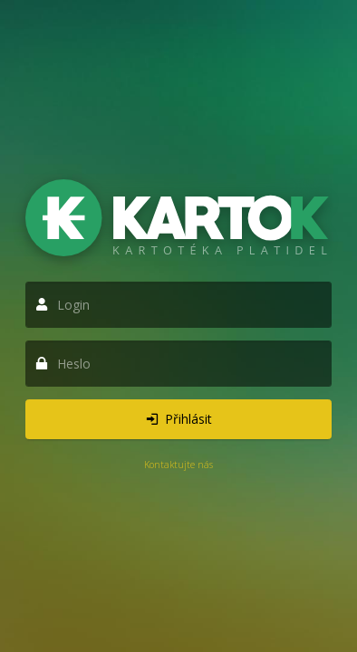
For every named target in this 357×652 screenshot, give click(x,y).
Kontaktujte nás (178, 464)
